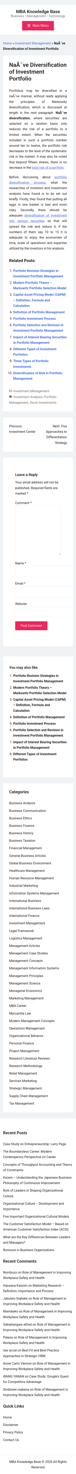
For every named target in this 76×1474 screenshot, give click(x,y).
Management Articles (24, 946)
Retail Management (23, 1073)
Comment (23, 503)
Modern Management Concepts (32, 1021)
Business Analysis (22, 803)
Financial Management (25, 848)
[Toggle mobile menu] (38, 25)
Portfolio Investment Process (34, 319)
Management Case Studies (28, 953)
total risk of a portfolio (48, 168)
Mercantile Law (20, 1013)
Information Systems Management (34, 893)
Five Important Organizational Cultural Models (36, 1216)
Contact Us (11, 1440)
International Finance (24, 916)
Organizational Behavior (26, 1036)
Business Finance (21, 826)
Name (20, 563)
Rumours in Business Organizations (28, 1250)
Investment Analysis (27, 397)
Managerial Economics (25, 991)
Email (20, 583)
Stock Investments (43, 403)
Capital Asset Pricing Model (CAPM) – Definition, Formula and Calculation (39, 300)
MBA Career (17, 1006)
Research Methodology (25, 1066)
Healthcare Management (27, 871)
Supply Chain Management (28, 1096)
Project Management (24, 1051)
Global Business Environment (30, 863)
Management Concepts (26, 961)
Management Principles (26, 976)
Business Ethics (20, 818)
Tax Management (21, 1103)
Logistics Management (25, 938)
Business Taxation (22, 841)
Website (21, 604)
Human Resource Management (31, 878)
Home (7, 43)
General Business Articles (27, 856)
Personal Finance (21, 1043)
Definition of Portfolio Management (39, 312)
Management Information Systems (34, 968)
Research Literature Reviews (29, 1058)
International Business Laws (29, 908)
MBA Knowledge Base (38, 11)
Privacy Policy (13, 1432)
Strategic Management (25, 1088)
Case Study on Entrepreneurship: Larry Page (34, 1144)
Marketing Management (26, 998)
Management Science (24, 983)
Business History (21, 833)
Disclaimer (10, 1425)
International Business (25, 901)
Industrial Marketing (23, 886)
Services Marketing (23, 1081)
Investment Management (33, 43)
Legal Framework (21, 931)
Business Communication (27, 811)
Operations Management (27, 1028)
